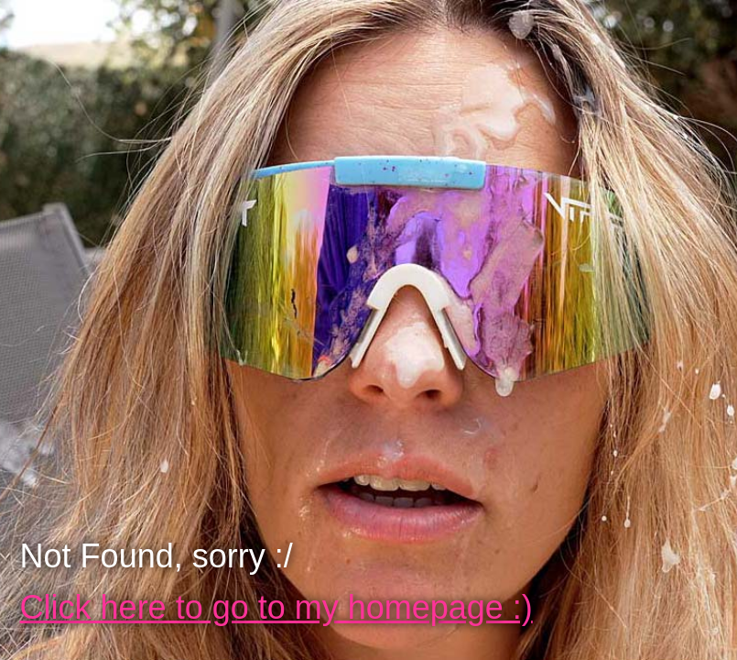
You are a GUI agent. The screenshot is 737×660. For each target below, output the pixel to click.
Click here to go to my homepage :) (276, 607)
